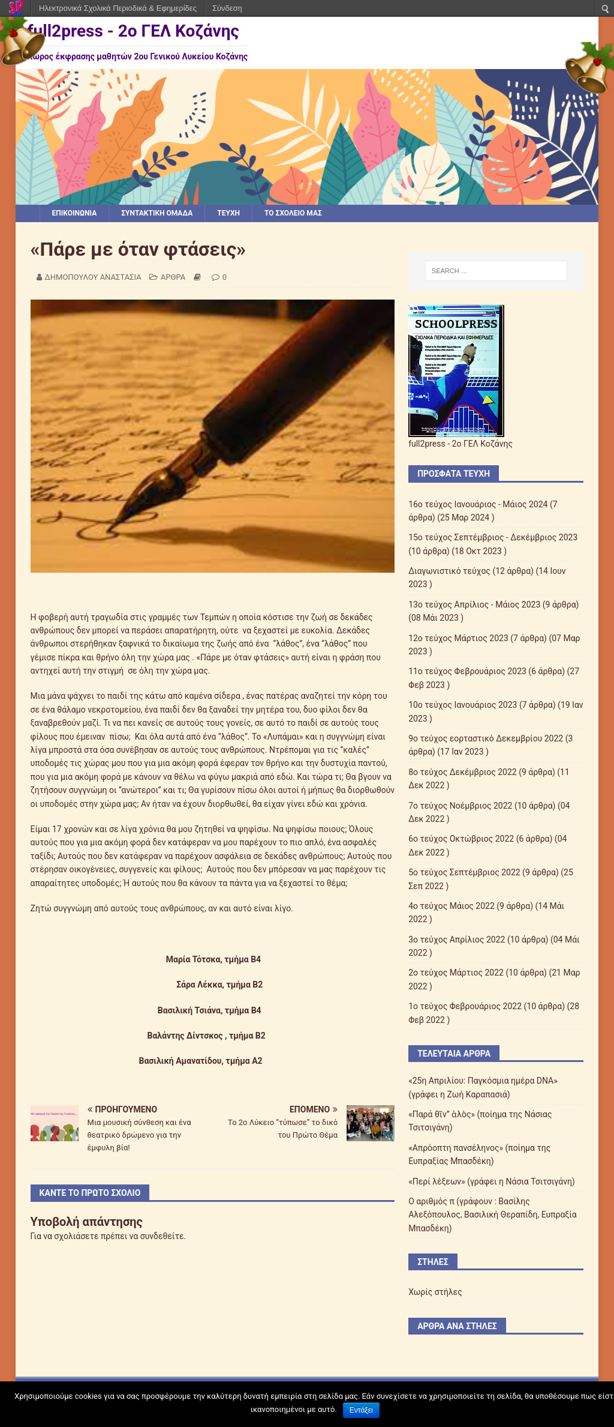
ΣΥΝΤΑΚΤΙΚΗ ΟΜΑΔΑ (156, 213)
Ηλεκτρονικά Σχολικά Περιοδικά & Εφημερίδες (118, 8)
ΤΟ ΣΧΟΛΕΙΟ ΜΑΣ (293, 213)
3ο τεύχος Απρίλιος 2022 (456, 939)
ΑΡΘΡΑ (173, 277)
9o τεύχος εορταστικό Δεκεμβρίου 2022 (485, 738)
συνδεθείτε (162, 1236)
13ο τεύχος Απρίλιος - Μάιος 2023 (474, 604)
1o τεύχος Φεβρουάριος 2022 (465, 1006)
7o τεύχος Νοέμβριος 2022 (460, 805)
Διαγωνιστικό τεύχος (449, 571)
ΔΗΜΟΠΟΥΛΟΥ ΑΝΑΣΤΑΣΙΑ (93, 277)
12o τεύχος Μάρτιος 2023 (458, 638)
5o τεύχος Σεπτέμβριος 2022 (464, 872)
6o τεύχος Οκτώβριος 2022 (461, 838)
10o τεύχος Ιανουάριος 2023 (462, 705)
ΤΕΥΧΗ (228, 213)
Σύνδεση (227, 8)
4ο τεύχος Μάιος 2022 (451, 906)
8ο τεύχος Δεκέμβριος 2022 (462, 772)
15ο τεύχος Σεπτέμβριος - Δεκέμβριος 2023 (492, 537)
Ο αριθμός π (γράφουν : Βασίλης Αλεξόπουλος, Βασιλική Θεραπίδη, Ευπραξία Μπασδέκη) (492, 1214)
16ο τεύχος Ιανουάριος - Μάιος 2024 (477, 504)
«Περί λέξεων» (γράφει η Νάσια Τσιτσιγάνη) (491, 1181)
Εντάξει (361, 1410)
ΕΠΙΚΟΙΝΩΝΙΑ (74, 213)
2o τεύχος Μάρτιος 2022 (456, 972)
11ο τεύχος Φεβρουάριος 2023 (467, 671)
